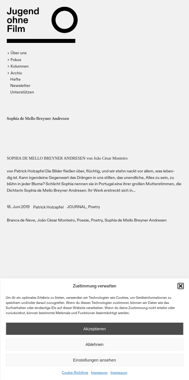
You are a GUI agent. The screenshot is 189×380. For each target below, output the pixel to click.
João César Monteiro (56, 220)
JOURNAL (76, 206)
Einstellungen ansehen (94, 360)
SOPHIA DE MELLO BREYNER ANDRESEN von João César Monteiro (67, 158)
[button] (180, 286)
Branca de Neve (21, 220)
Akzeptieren (94, 328)
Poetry (94, 206)
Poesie (83, 220)
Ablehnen (94, 344)
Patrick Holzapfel (48, 206)
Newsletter (20, 85)
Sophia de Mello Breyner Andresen (136, 220)
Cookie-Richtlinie (75, 372)
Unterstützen (22, 91)
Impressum (99, 372)
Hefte (15, 79)
